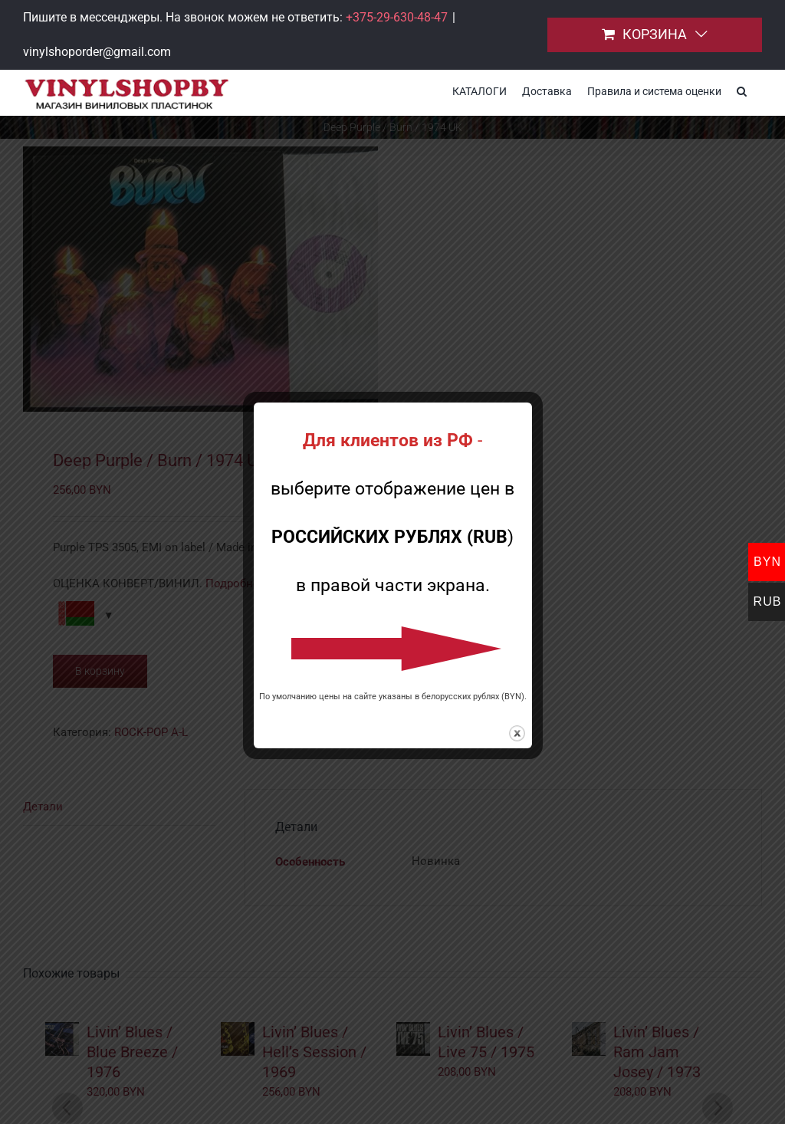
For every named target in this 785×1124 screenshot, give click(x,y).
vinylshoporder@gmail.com (97, 51)
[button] (742, 90)
